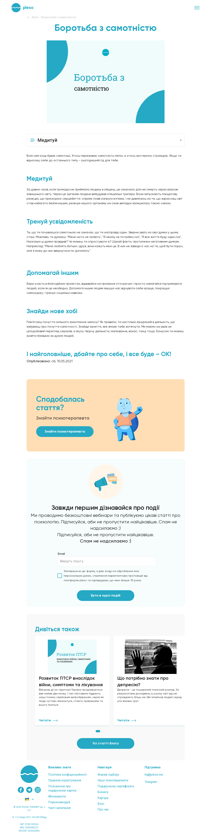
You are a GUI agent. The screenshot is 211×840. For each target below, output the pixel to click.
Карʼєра (103, 800)
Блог (101, 806)
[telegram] (29, 792)
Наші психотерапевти (113, 783)
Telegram (151, 784)
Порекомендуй (59, 805)
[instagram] (38, 792)
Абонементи (57, 799)
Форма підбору (108, 777)
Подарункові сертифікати (116, 789)
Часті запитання (59, 810)
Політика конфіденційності (67, 777)
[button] (105, 140)
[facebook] (21, 792)
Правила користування (64, 783)
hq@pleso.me (154, 777)
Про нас (103, 812)
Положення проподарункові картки (62, 791)
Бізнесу (103, 795)
